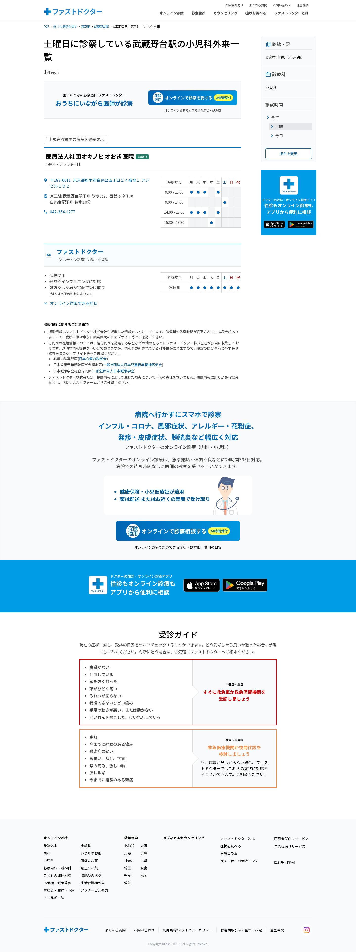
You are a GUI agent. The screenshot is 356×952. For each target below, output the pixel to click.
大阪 (143, 845)
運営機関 (303, 5)
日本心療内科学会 (93, 358)
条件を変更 (288, 153)
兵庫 (143, 853)
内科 (47, 853)
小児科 (49, 860)
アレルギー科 (54, 897)
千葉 (127, 875)
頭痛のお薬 (89, 860)
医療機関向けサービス (291, 838)
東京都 (85, 26)
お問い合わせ (282, 5)
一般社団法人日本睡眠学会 (113, 370)
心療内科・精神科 (57, 867)
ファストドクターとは (291, 12)
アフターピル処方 (94, 890)
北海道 (129, 845)
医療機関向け (234, 5)
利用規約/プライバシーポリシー (187, 930)
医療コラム (229, 853)
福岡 (143, 875)
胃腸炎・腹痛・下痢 (59, 890)
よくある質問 (258, 5)
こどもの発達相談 (57, 875)
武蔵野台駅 (101, 26)
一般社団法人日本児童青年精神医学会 (132, 364)
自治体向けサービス (289, 846)
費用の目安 (213, 547)
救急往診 (198, 12)
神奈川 (129, 860)
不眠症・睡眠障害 (57, 882)
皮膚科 (86, 845)
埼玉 (127, 867)
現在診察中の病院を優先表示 (78, 139)
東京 (127, 853)
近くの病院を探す (65, 26)
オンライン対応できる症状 (73, 303)
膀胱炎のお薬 (91, 875)
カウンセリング (225, 12)
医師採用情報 (284, 862)
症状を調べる (255, 12)
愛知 (127, 882)
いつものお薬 (91, 853)
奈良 (143, 867)
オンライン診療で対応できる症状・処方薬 (193, 110)
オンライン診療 (171, 12)
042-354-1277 (62, 212)
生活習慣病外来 (93, 882)
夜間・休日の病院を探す (239, 860)
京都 (143, 860)
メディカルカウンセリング (183, 837)
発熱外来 (50, 845)
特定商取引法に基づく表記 (241, 930)
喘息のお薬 (89, 867)
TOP (46, 26)
